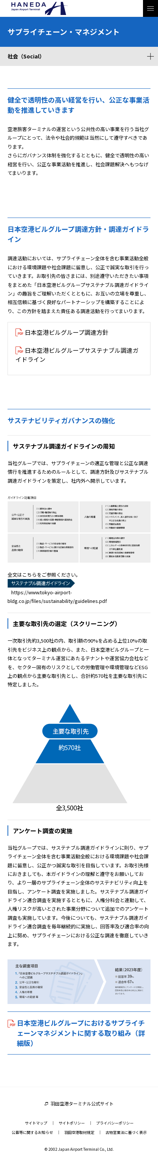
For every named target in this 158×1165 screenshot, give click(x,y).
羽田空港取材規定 (79, 1132)
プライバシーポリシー (115, 1123)
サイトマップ (36, 1123)
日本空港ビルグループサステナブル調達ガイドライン (76, 355)
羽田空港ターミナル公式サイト (82, 1103)
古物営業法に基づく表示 (126, 1132)
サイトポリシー (72, 1123)
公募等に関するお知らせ (32, 1132)
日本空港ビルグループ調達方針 (66, 332)
